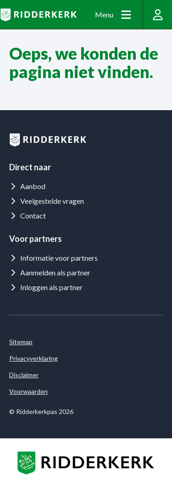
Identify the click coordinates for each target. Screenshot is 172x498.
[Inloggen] (157, 14)
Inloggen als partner (46, 287)
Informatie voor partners (53, 257)
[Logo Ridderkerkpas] (38, 14)
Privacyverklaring (33, 358)
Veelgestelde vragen (46, 200)
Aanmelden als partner (49, 272)
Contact (27, 215)
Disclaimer (24, 375)
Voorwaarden (28, 391)
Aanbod (27, 186)
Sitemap (21, 342)
